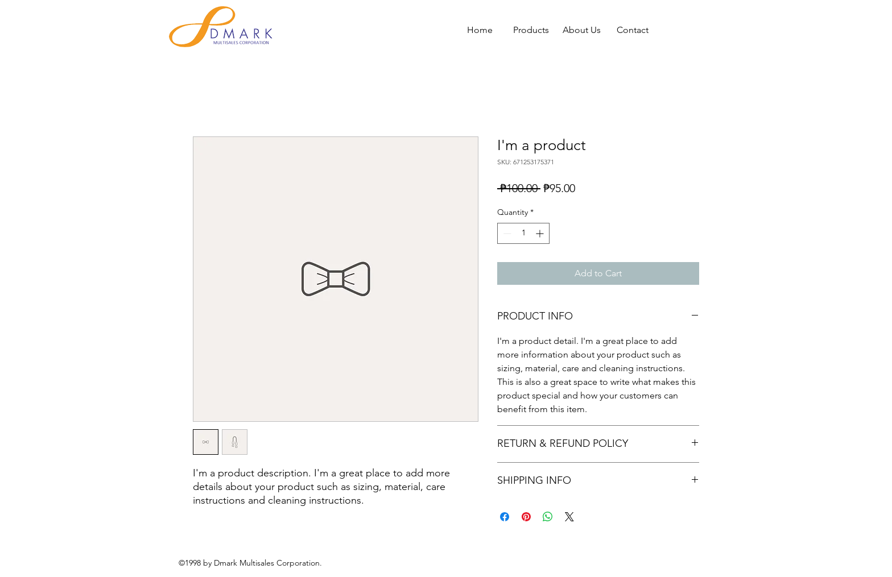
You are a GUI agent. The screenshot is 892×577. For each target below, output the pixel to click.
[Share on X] (569, 517)
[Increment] (541, 233)
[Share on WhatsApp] (548, 517)
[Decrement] (506, 233)
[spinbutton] (523, 233)
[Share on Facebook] (504, 517)
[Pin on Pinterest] (526, 517)
